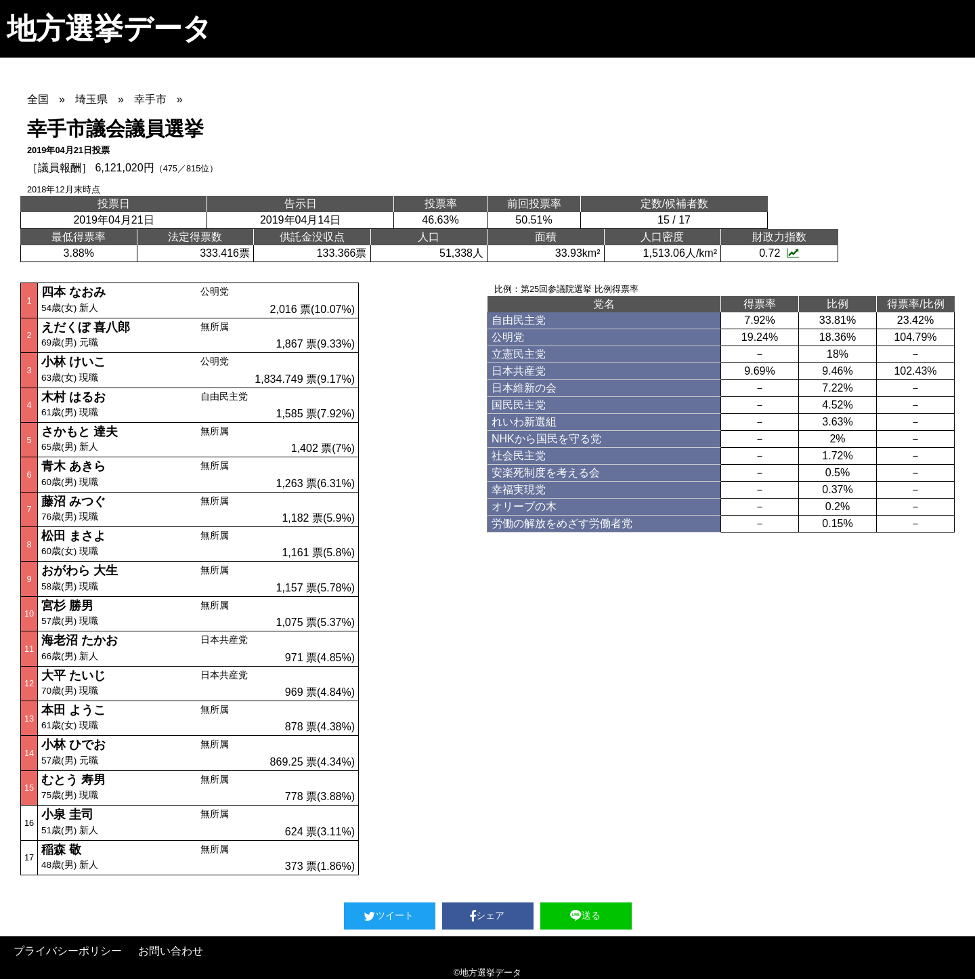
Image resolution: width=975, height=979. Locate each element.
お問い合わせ (170, 951)
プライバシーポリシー (68, 951)
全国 (38, 99)
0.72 (779, 253)
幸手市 (150, 99)
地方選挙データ (109, 28)
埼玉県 (91, 99)
